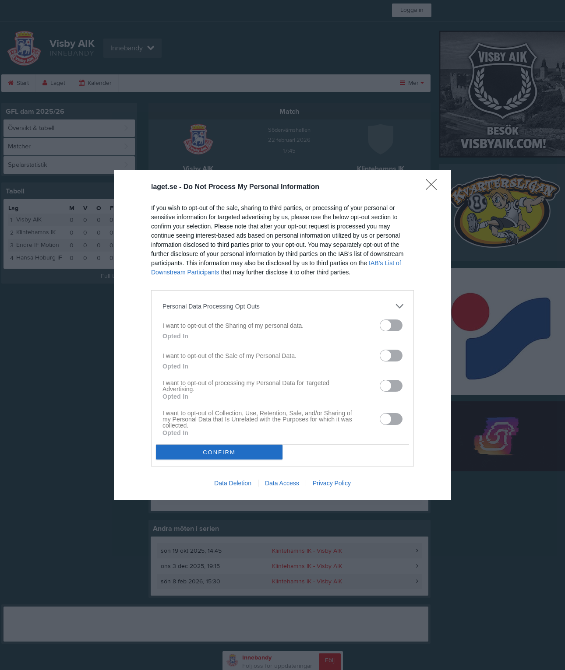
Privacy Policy (332, 483)
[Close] (434, 187)
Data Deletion (232, 483)
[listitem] (282, 306)
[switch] (391, 325)
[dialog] (282, 335)
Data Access (282, 483)
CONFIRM (219, 452)
